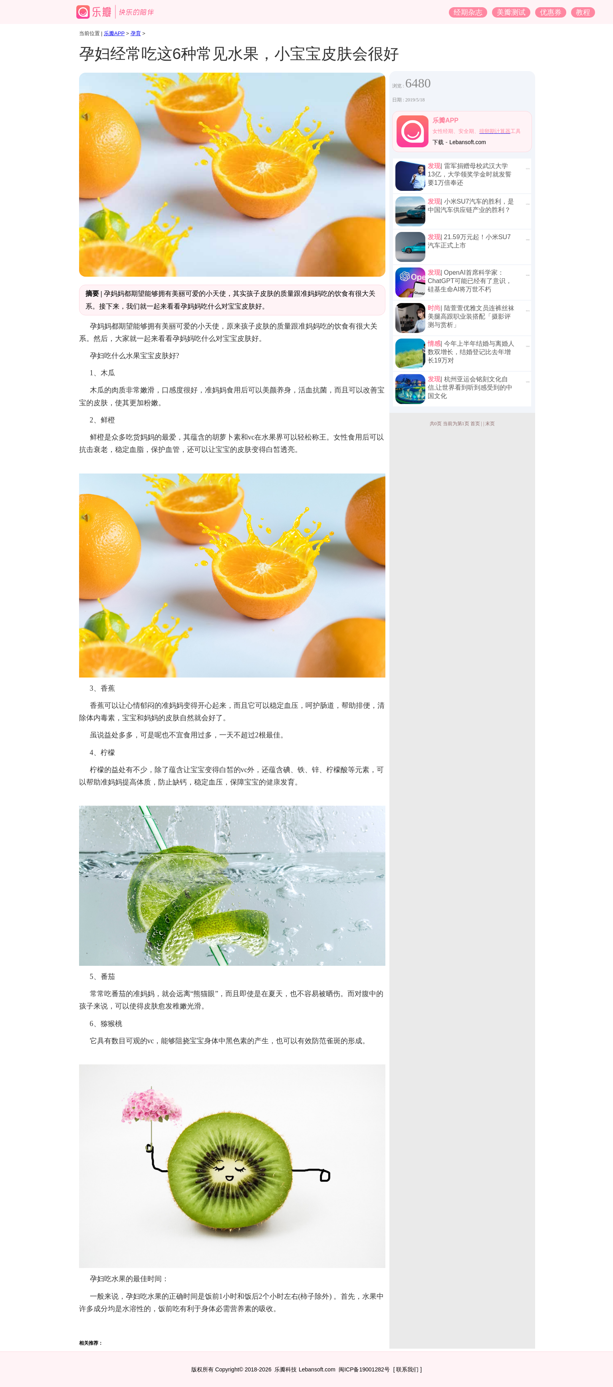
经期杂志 (468, 12)
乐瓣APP (114, 33)
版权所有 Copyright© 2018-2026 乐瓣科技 (244, 1369)
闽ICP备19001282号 (364, 1369)
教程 (583, 12)
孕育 (136, 33)
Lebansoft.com (467, 142)
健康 (273, 782)
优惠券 (550, 12)
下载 (438, 142)
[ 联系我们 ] (407, 1369)
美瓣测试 (511, 12)
